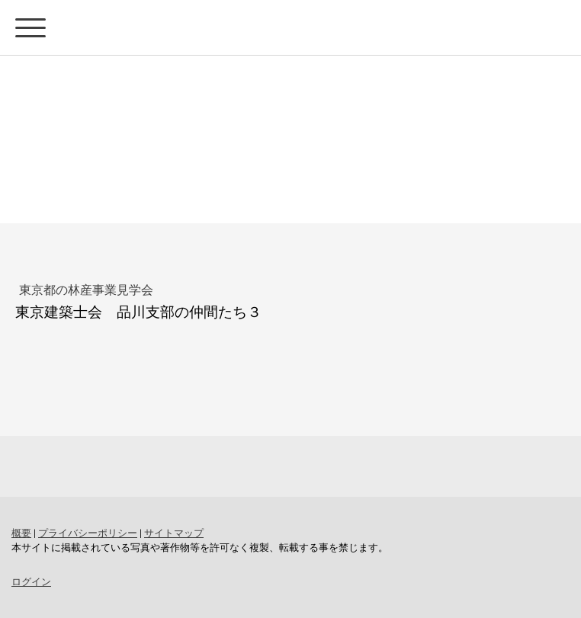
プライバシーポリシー (87, 533)
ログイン (31, 581)
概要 (21, 533)
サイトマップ (174, 533)
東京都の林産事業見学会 (86, 289)
